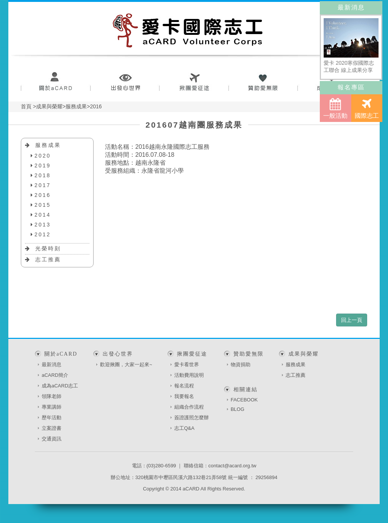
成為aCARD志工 (60, 386)
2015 (42, 205)
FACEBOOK (244, 400)
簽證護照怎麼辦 (191, 417)
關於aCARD (55, 82)
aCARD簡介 (55, 375)
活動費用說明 (189, 375)
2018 (42, 175)
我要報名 (184, 396)
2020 (42, 156)
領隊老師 (51, 396)
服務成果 (48, 145)
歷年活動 (51, 417)
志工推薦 (48, 259)
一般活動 (335, 108)
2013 (42, 225)
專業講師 (51, 407)
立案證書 (51, 428)
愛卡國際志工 (188, 30)
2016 (42, 195)
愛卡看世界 (186, 364)
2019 (42, 165)
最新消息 (51, 364)
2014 (42, 215)
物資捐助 (240, 364)
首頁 (26, 106)
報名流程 (184, 386)
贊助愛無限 (263, 82)
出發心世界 (125, 82)
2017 (42, 185)
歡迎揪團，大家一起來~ (126, 364)
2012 (42, 234)
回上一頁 (351, 320)
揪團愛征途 (194, 82)
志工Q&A (184, 428)
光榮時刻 (48, 248)
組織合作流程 (189, 407)
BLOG (237, 409)
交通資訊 (51, 439)
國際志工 (367, 108)
